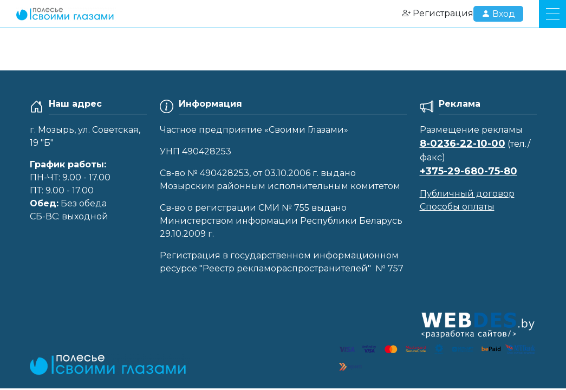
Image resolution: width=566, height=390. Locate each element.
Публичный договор (467, 193)
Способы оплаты (457, 207)
